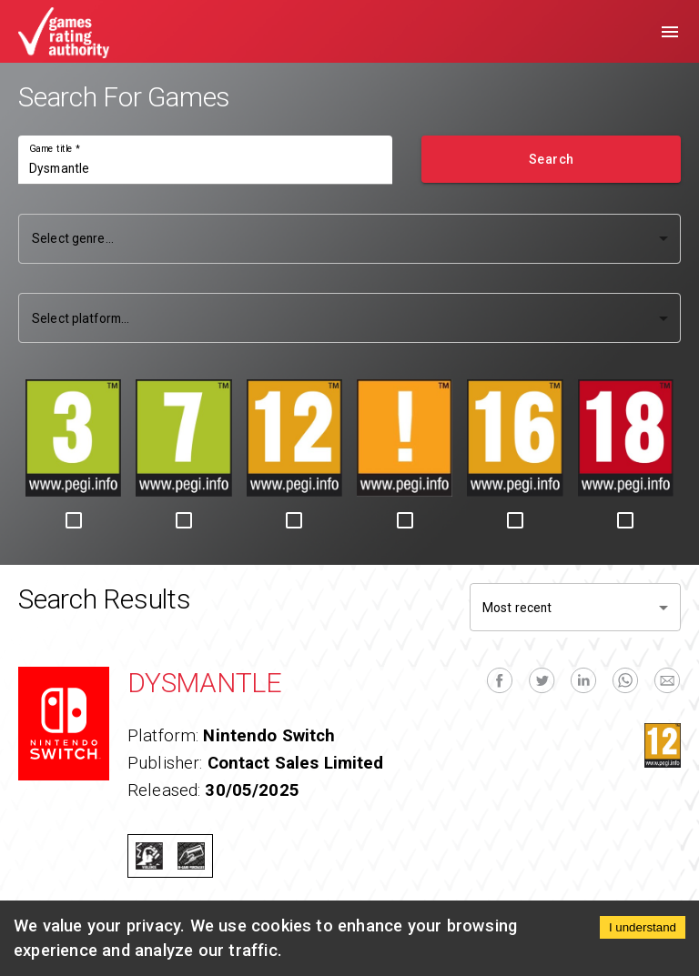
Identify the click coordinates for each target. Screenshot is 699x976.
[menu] (670, 32)
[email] (667, 680)
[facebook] (499, 680)
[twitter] (541, 680)
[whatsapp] (625, 680)
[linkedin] (583, 680)
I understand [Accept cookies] (642, 927)
